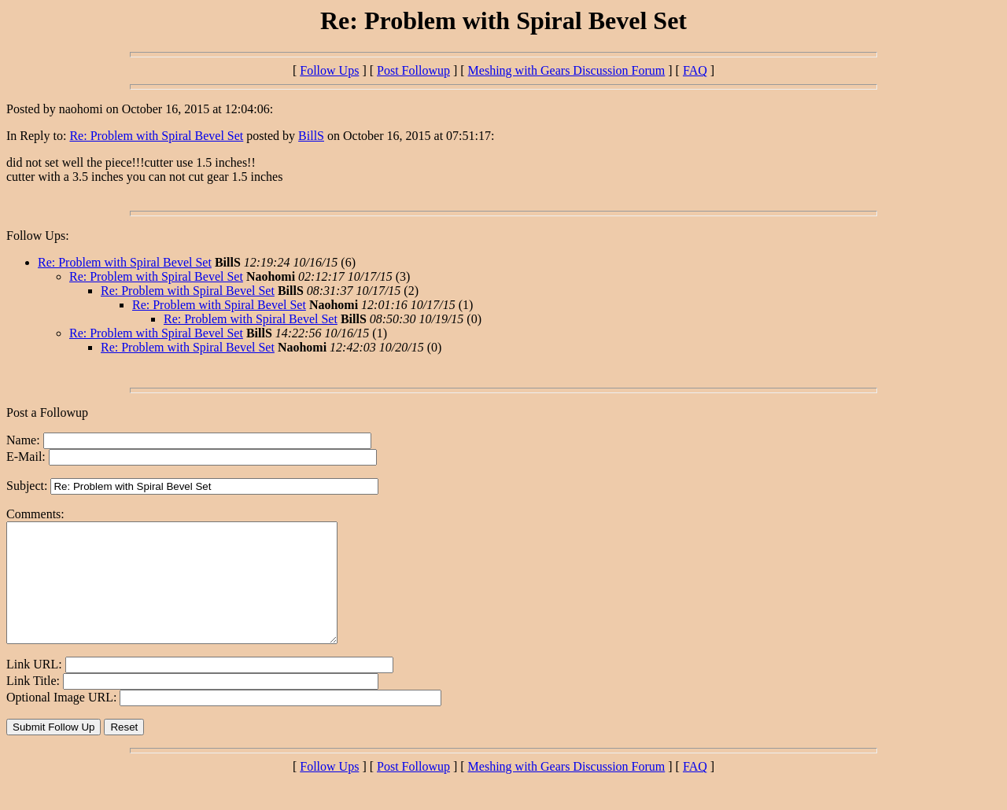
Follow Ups (329, 70)
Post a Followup (47, 412)
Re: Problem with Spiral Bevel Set (156, 135)
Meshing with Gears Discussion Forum (567, 70)
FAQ (695, 70)
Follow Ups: (37, 235)
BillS (311, 135)
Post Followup (413, 70)
